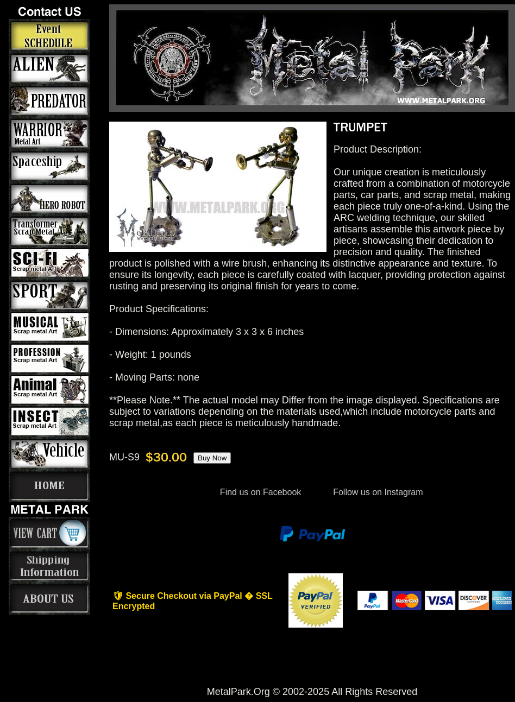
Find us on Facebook (260, 492)
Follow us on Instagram (377, 492)
